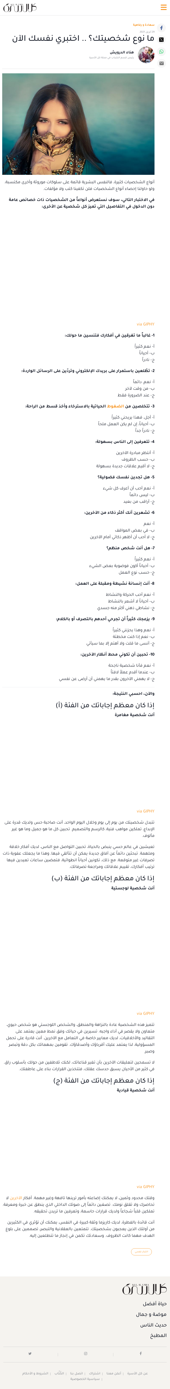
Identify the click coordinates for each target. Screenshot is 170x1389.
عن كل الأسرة (137, 1374)
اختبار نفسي (141, 1252)
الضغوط (115, 407)
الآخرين (16, 1198)
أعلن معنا (113, 1374)
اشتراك (94, 1374)
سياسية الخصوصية (85, 1379)
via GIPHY (146, 325)
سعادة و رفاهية (144, 25)
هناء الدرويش (122, 53)
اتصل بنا (76, 1374)
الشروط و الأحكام (35, 1374)
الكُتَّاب (59, 1374)
